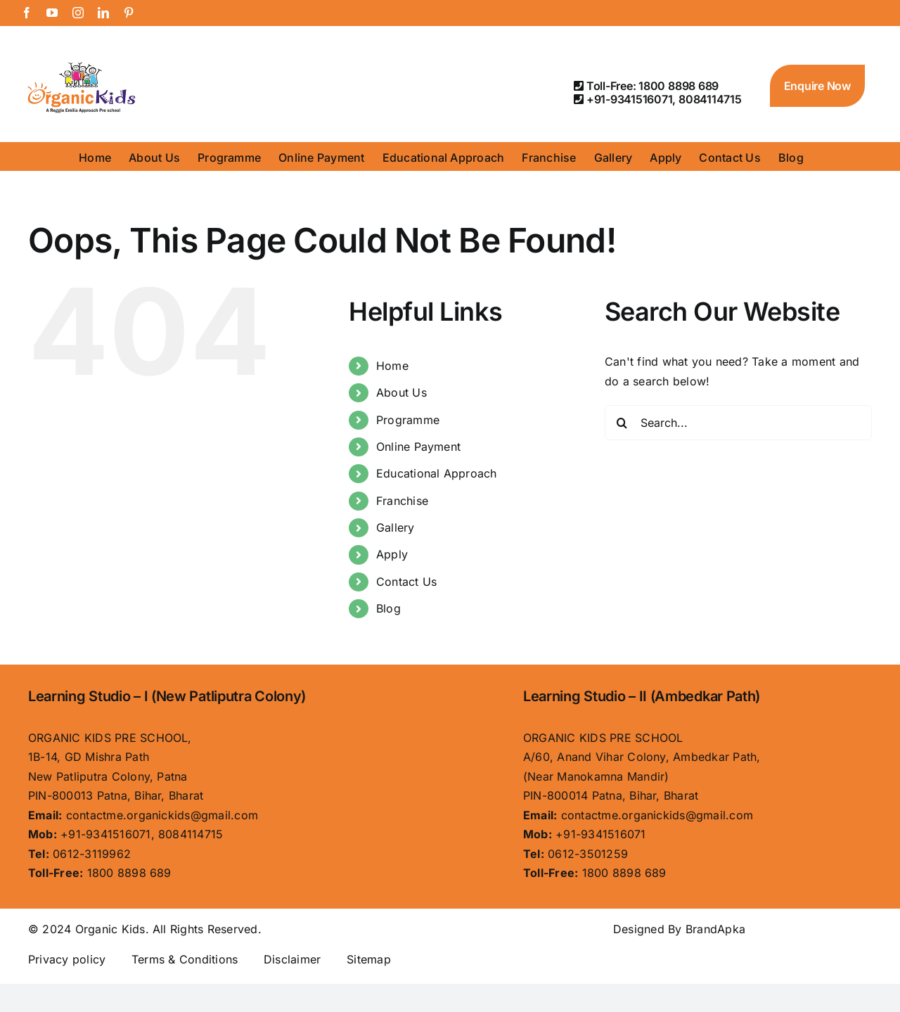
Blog (388, 608)
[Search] (622, 422)
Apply (392, 554)
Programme (407, 420)
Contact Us (406, 582)
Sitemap (369, 959)
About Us (401, 392)
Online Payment (418, 447)
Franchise (402, 501)
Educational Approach (436, 473)
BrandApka (715, 929)
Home (392, 366)
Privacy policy (66, 959)
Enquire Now (817, 86)
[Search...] (738, 422)
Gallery (395, 527)
